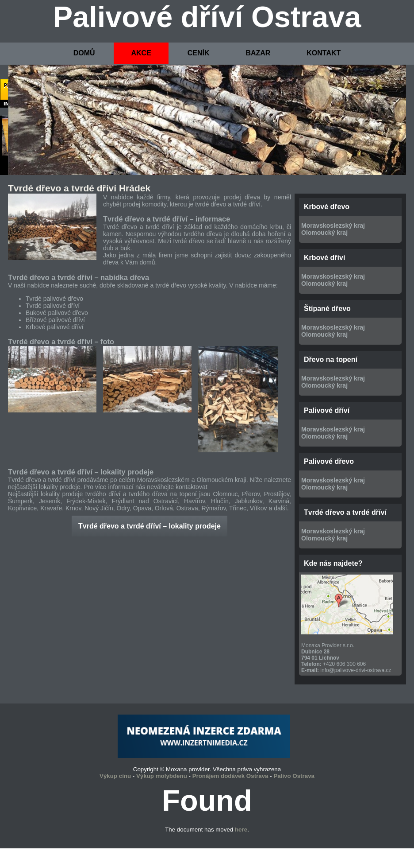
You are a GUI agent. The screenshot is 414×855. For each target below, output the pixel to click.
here (241, 829)
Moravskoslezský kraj (333, 225)
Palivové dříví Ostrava (207, 16)
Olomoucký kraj (324, 232)
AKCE (141, 53)
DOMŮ (84, 53)
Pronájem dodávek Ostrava (230, 776)
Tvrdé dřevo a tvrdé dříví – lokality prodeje (149, 526)
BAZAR (257, 53)
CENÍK (199, 53)
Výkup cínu (115, 776)
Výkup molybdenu (161, 776)
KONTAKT (324, 53)
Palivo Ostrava (293, 776)
